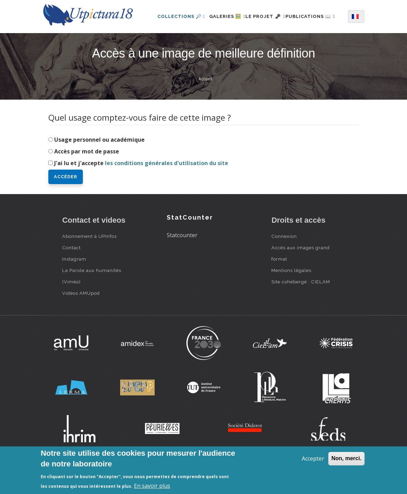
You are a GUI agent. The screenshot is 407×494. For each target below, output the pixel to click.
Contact (71, 275)
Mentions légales (291, 297)
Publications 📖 (182, 45)
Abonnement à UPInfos (89, 263)
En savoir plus (152, 486)
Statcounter (182, 262)
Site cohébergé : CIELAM (300, 309)
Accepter (313, 458)
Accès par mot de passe (86, 178)
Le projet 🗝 (277, 15)
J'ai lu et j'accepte (141, 190)
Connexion (284, 263)
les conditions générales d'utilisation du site (166, 190)
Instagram (74, 286)
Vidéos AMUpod (81, 320)
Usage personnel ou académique (99, 167)
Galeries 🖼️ (231, 15)
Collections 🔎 (181, 15)
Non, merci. (346, 458)
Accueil (205, 106)
